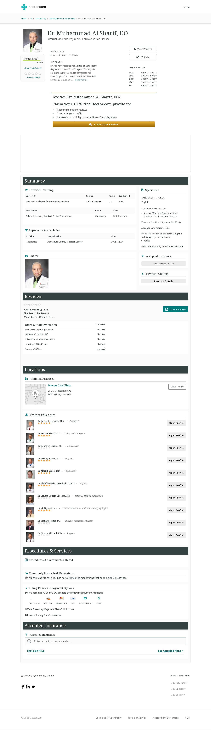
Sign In (186, 7)
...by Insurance (179, 682)
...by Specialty (178, 688)
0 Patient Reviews (33, 77)
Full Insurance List (163, 263)
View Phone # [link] (143, 49)
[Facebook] (23, 686)
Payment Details (163, 281)
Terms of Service (137, 717)
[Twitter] (33, 686)
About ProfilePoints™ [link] (33, 68)
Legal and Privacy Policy (109, 717)
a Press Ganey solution (37, 676)
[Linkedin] (28, 686)
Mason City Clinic (59, 385)
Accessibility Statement (166, 717)
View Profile (177, 386)
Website (143, 56)
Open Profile (176, 422)
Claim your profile (103, 124)
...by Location (178, 694)
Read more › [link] (81, 79)
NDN (187, 717)
